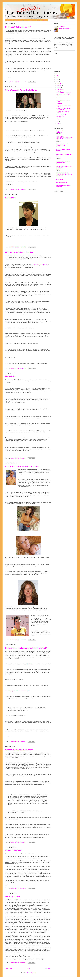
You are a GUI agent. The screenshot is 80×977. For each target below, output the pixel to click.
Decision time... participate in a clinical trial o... (63, 109)
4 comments (23, 368)
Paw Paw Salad (59, 179)
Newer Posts (9, 968)
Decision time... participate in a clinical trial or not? (26, 648)
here (66, 40)
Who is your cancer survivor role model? (22, 466)
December (59, 83)
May (58, 123)
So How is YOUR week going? (18, 27)
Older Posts (47, 968)
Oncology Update (12, 896)
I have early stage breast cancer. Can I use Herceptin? (17, 691)
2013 (57, 77)
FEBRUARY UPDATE (60, 145)
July (58, 119)
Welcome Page (59, 132)
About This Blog (15, 20)
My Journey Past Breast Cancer (63, 144)
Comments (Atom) (31, 972)
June (58, 121)
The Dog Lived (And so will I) (63, 149)
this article (29, 664)
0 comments (23, 81)
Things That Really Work (40, 20)
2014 (57, 75)
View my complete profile (64, 28)
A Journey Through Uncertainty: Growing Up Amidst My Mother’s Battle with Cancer (64, 139)
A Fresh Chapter (60, 136)
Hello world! (58, 150)
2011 (57, 81)
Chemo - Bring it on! (13, 850)
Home (8, 20)
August (58, 91)
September (59, 89)
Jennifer (12, 81)
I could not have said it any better (19, 750)
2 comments (22, 458)
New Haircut (10, 198)
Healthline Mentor (59, 157)
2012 (57, 79)
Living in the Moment (61, 131)
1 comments (23, 741)
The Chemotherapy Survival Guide (39, 264)
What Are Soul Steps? (60, 162)
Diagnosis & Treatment (27, 20)
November (59, 85)
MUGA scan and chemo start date (19, 253)
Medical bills (10, 376)
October (59, 87)
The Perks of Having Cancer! (63, 161)
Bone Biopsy (58, 169)
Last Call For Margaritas (61, 182)
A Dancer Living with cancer (62, 173)
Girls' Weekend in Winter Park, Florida (21, 90)
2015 (57, 73)
